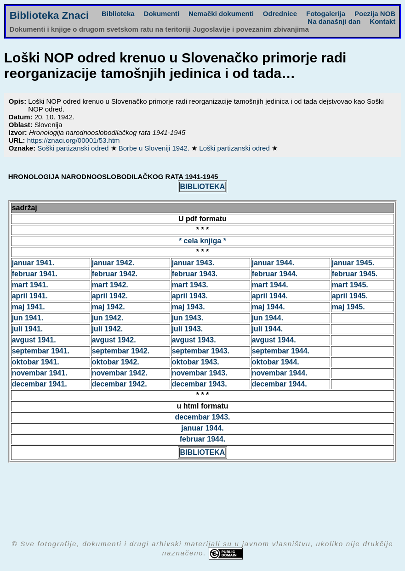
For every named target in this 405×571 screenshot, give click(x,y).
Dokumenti (162, 13)
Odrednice (280, 13)
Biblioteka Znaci (49, 15)
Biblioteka (118, 13)
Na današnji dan (334, 21)
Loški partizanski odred (235, 148)
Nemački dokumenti (221, 13)
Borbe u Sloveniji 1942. (155, 148)
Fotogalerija (325, 13)
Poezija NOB (374, 13)
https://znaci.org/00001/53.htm (73, 140)
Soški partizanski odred (73, 148)
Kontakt (382, 21)
